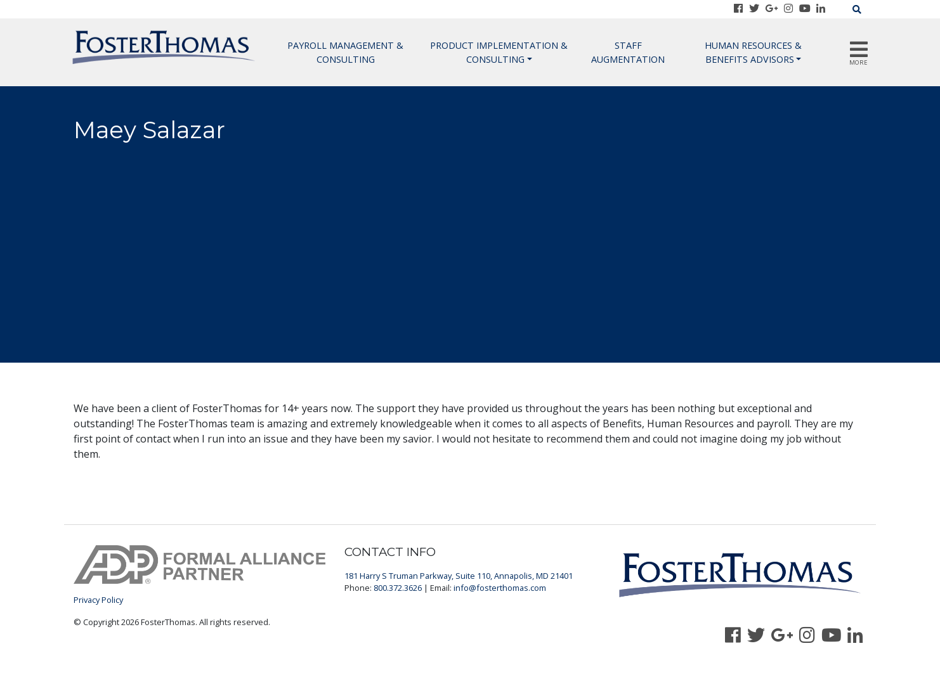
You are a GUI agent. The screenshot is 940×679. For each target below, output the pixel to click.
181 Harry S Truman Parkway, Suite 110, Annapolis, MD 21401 (458, 575)
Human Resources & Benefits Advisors (753, 52)
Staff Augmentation (628, 52)
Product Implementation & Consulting (499, 52)
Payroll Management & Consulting (345, 52)
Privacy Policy (98, 599)
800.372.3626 (398, 587)
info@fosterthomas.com (500, 587)
